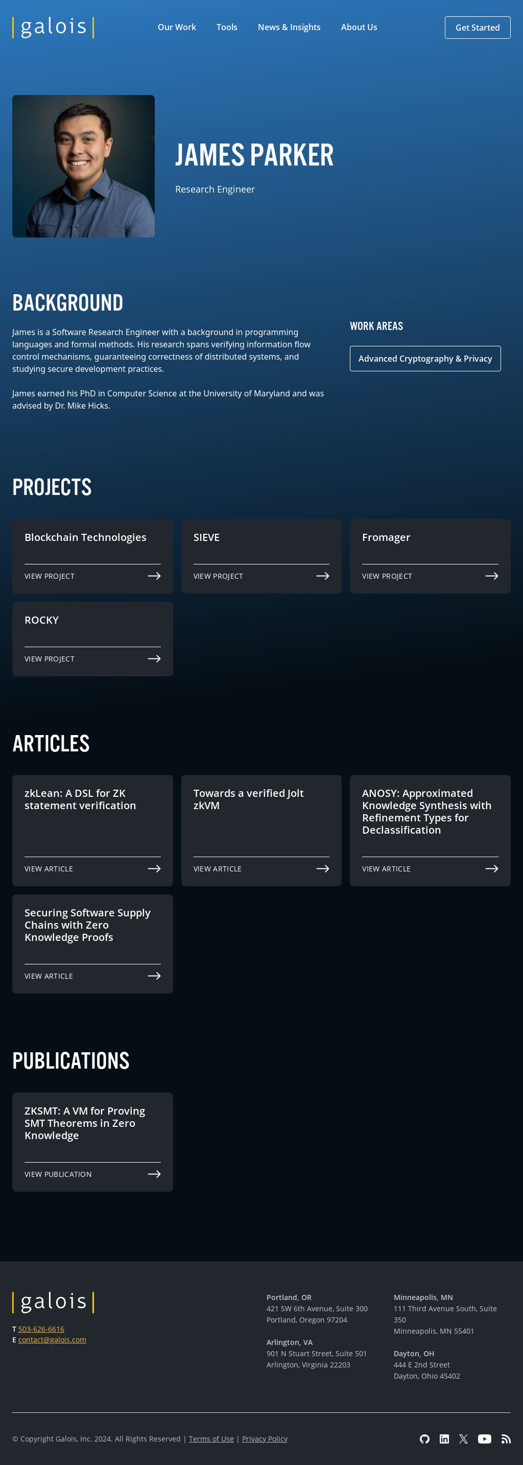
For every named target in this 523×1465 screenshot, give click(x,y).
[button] (179, 27)
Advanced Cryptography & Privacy (425, 358)
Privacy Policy (265, 1439)
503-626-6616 (41, 1329)
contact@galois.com (52, 1339)
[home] (53, 27)
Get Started (478, 27)
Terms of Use (211, 1439)
